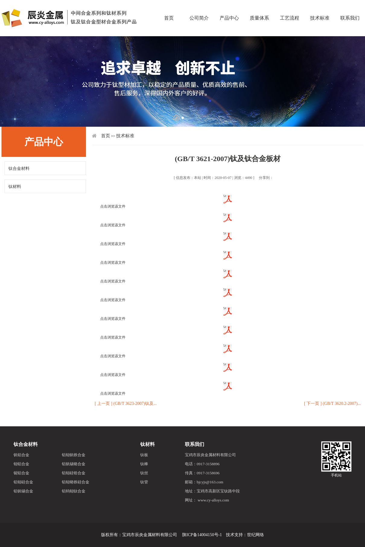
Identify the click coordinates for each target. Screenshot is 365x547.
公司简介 (199, 7)
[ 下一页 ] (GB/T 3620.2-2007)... (332, 403)
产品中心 (229, 7)
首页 (169, 7)
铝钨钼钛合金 (73, 491)
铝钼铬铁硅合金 (75, 482)
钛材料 (14, 186)
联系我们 (194, 444)
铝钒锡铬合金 (73, 464)
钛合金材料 (19, 168)
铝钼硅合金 (23, 482)
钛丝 (144, 473)
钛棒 (144, 464)
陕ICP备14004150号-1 (202, 535)
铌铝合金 (21, 473)
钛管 (144, 482)
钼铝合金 (21, 464)
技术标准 (319, 7)
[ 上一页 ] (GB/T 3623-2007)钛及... (126, 403)
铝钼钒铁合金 (73, 455)
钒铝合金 (21, 455)
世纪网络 (255, 535)
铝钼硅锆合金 (73, 473)
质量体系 (259, 7)
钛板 (144, 455)
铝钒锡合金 (23, 491)
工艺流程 (289, 7)
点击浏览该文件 (112, 206)
